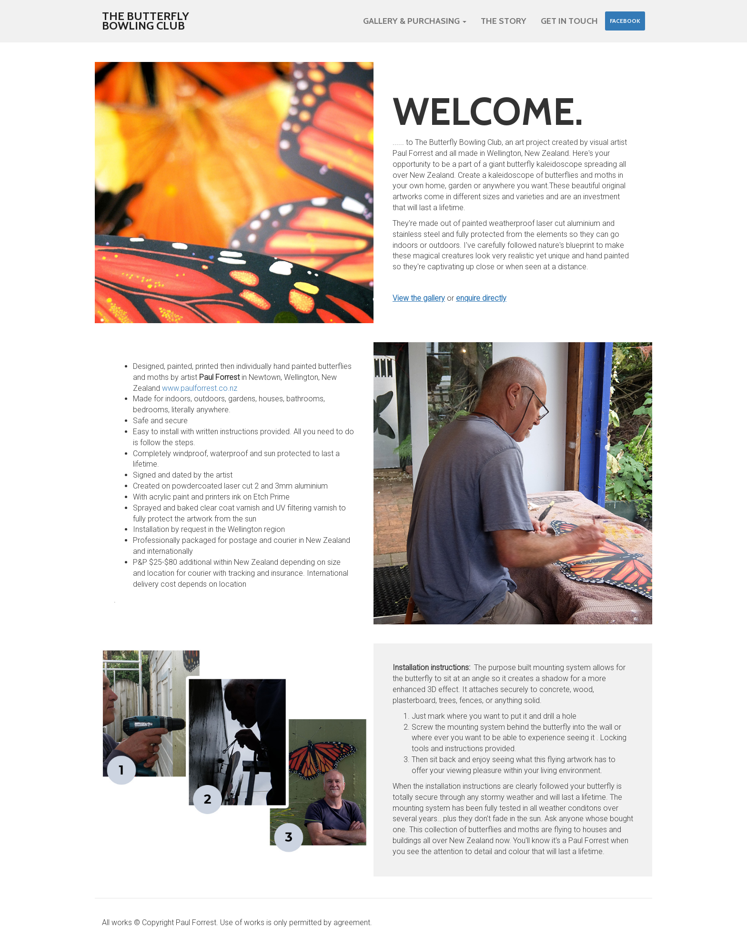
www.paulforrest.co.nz (199, 388)
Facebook (625, 20)
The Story (503, 21)
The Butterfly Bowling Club (145, 20)
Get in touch (569, 21)
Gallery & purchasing (414, 21)
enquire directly (481, 298)
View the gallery (419, 298)
